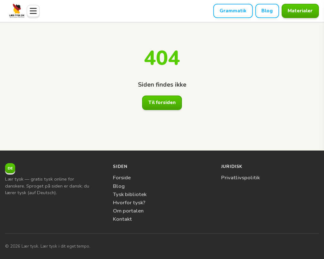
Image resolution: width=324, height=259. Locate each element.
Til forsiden (162, 102)
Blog (267, 11)
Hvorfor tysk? (129, 202)
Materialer (300, 11)
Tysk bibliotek (129, 194)
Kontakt (122, 219)
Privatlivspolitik (240, 177)
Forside (122, 177)
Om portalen (128, 210)
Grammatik (233, 11)
